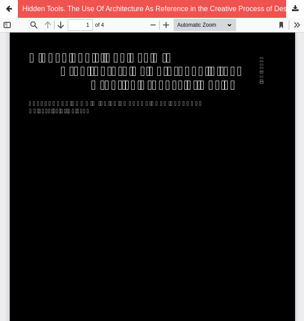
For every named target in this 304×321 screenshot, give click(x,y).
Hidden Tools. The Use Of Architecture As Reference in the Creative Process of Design (159, 8)
